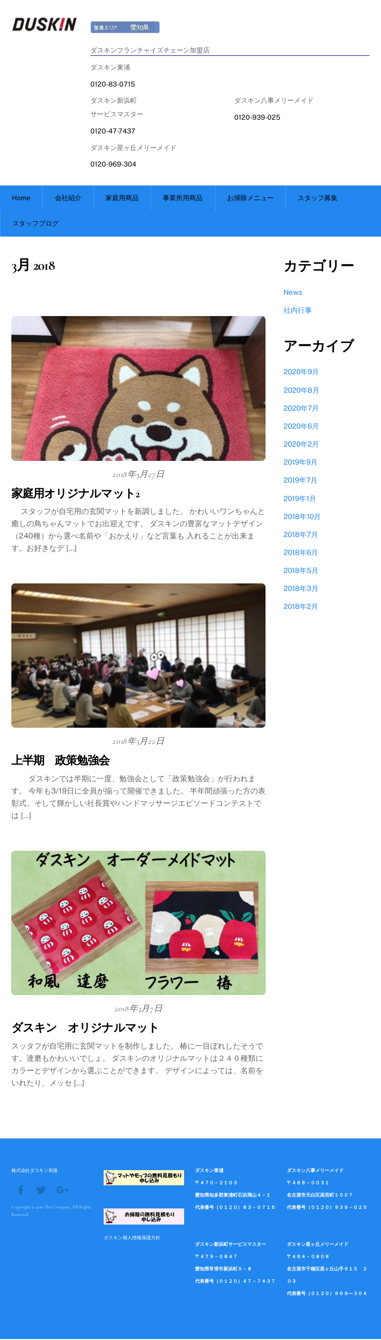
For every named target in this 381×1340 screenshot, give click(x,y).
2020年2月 (301, 445)
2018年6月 (301, 553)
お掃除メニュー (250, 199)
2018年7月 (301, 535)
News (293, 293)
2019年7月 (301, 481)
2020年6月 (301, 427)
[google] (61, 1190)
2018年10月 (302, 517)
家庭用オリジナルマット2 (75, 495)
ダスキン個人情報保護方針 (132, 1239)
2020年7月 (301, 409)
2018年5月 (301, 571)
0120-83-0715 (112, 83)
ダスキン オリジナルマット (85, 1029)
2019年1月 (300, 499)
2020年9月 (301, 373)
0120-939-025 (257, 117)
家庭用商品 (122, 199)
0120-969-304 (113, 164)
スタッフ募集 (317, 199)
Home (21, 199)
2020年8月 (301, 391)
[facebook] (20, 1190)
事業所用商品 (183, 199)
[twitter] (41, 1190)
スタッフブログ (35, 224)
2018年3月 (301, 590)
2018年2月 (301, 608)
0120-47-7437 (112, 130)
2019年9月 (301, 463)
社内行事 (298, 312)
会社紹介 (68, 199)
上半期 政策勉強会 (60, 762)
